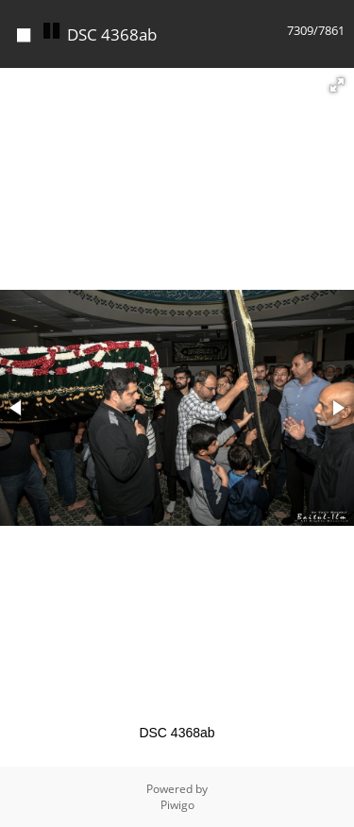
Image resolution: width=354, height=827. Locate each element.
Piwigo (177, 805)
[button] (337, 85)
